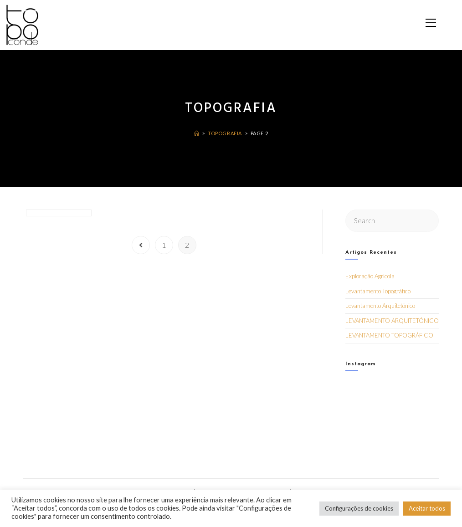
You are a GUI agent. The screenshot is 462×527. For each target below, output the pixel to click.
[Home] (197, 133)
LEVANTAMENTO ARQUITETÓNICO (392, 320)
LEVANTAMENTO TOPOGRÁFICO (389, 335)
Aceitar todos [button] (427, 508)
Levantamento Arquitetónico (380, 305)
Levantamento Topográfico (378, 291)
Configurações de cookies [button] (359, 508)
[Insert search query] (392, 221)
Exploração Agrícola (370, 276)
